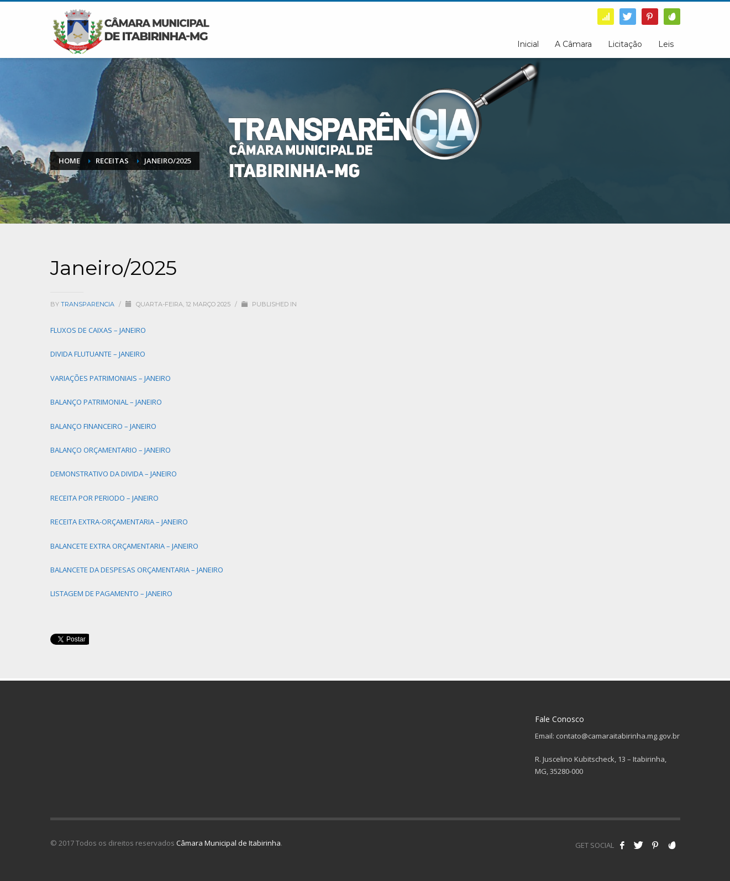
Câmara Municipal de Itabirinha (228, 843)
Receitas (112, 161)
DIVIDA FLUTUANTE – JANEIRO (97, 354)
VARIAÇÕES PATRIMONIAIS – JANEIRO (110, 378)
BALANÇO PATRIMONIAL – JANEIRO (106, 402)
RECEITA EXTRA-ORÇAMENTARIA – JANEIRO (119, 522)
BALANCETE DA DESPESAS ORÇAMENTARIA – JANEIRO (136, 570)
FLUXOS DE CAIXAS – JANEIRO (98, 330)
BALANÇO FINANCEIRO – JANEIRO (103, 426)
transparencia (88, 304)
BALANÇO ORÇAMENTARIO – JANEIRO (110, 450)
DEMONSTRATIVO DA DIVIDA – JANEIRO (113, 474)
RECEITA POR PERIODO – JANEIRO (104, 498)
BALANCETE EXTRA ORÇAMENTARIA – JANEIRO (124, 546)
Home (69, 161)
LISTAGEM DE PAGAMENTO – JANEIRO (111, 593)
